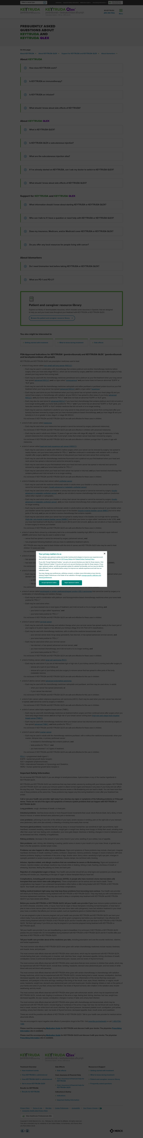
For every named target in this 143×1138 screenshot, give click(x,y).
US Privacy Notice (67, 559)
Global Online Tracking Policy (85, 559)
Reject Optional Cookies (72, 582)
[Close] (104, 553)
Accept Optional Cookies (49, 582)
